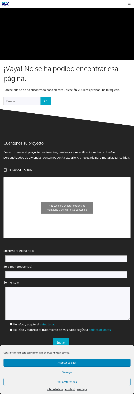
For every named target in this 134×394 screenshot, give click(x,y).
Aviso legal (70, 389)
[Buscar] (45, 101)
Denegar (67, 372)
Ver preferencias (67, 382)
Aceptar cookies (67, 362)
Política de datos (55, 389)
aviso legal (47, 324)
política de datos (100, 330)
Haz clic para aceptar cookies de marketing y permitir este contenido (67, 207)
